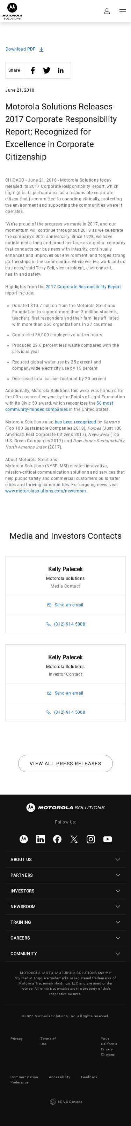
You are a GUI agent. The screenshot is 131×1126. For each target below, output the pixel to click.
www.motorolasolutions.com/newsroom (45, 491)
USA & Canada (65, 1102)
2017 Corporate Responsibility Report (83, 286)
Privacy (16, 1039)
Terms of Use (48, 1041)
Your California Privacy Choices (109, 1046)
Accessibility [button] (60, 1077)
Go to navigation (122, 11)
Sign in (106, 11)
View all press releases (65, 763)
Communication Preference (24, 1079)
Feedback (89, 1077)
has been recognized (75, 422)
